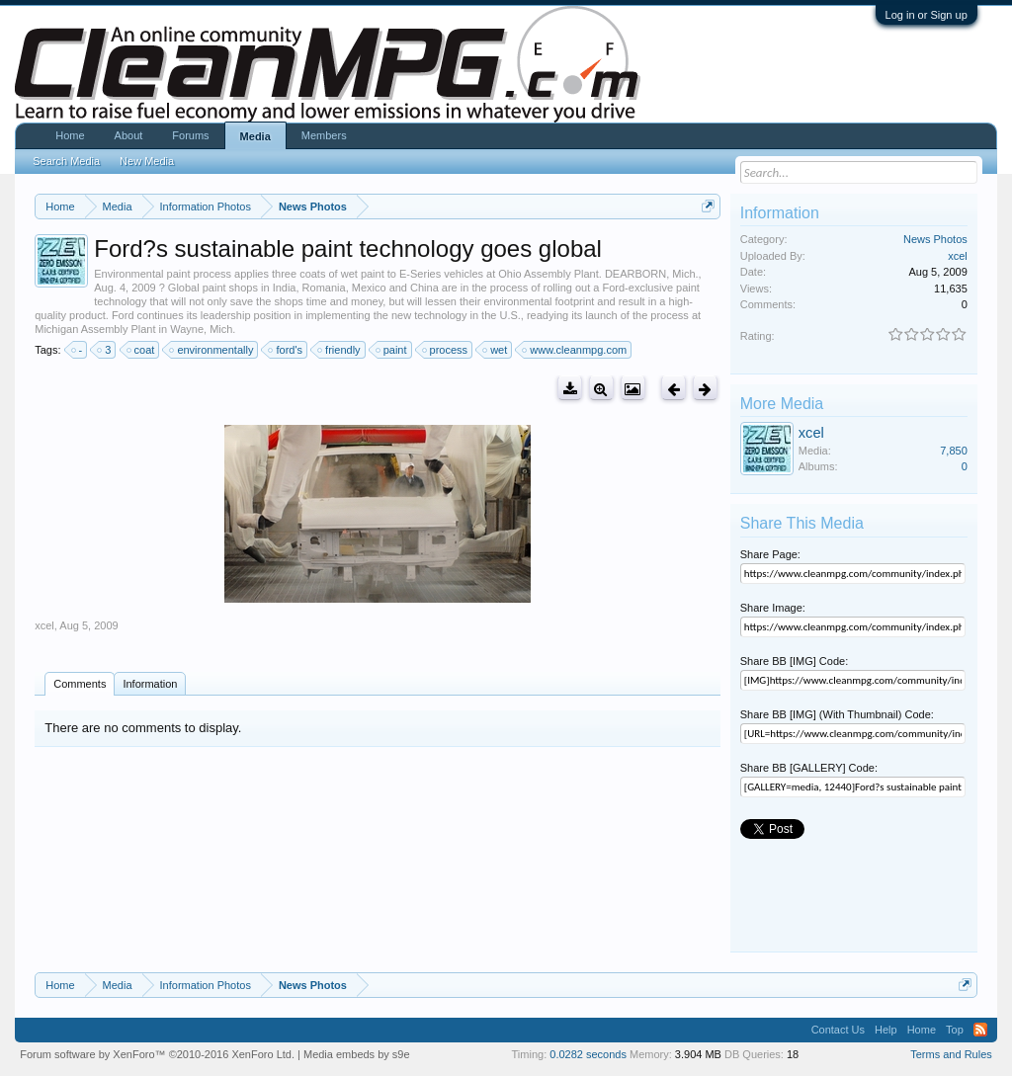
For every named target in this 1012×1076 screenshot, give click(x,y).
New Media (147, 161)
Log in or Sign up (927, 15)
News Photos (935, 239)
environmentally (212, 350)
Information (150, 684)
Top (955, 1029)
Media (255, 136)
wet (495, 350)
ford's (286, 350)
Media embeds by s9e (356, 1054)
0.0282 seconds (588, 1054)
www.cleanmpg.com (575, 350)
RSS (980, 1029)
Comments (79, 684)
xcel (44, 625)
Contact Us (838, 1029)
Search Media (66, 161)
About (129, 135)
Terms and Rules (951, 1054)
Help (886, 1029)
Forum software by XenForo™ (157, 1054)
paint (392, 350)
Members (324, 135)
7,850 (954, 450)
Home (69, 135)
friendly (339, 350)
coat (141, 350)
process (446, 350)
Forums (190, 135)
